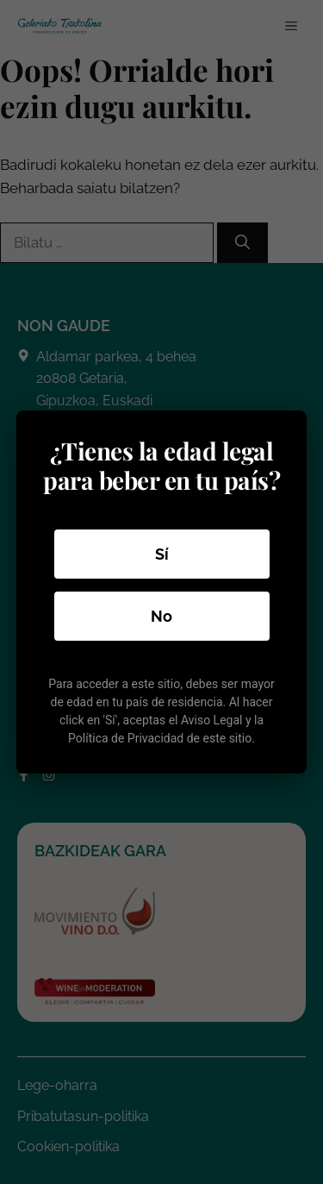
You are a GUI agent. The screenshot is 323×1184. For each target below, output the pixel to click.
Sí (162, 554)
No (161, 616)
